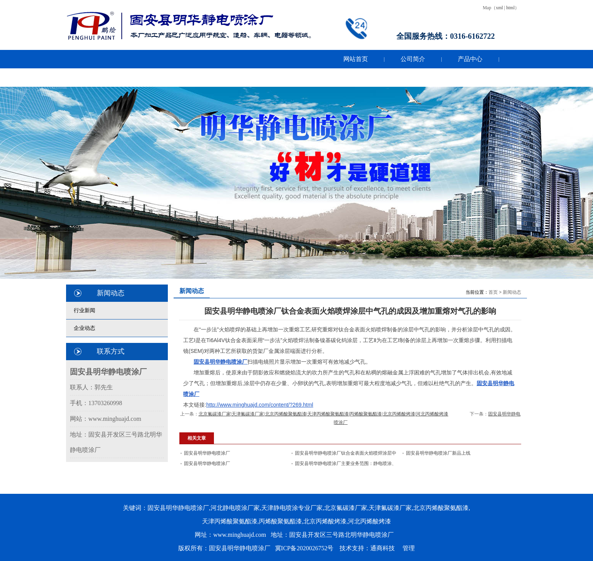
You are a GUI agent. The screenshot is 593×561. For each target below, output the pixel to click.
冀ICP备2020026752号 (304, 548)
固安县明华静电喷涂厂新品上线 (438, 453)
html (510, 7)
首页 (493, 292)
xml (499, 7)
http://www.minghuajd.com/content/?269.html (259, 405)
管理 (409, 548)
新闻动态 (512, 292)
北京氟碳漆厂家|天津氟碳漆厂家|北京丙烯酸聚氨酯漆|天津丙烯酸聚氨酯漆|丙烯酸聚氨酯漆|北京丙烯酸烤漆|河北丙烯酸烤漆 (323, 414)
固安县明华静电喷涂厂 (207, 453)
